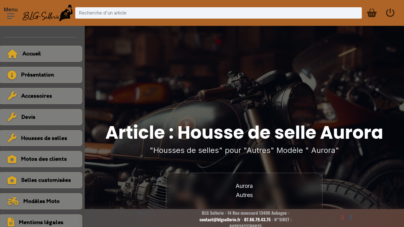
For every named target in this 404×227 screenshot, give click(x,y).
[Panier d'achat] (371, 13)
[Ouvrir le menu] (10, 16)
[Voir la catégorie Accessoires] (44, 96)
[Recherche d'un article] (218, 12)
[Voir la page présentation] (44, 75)
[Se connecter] (390, 13)
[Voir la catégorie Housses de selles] (44, 138)
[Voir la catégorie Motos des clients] (44, 159)
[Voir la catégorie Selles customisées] (44, 180)
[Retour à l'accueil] (44, 54)
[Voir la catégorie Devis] (44, 117)
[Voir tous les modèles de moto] (44, 201)
